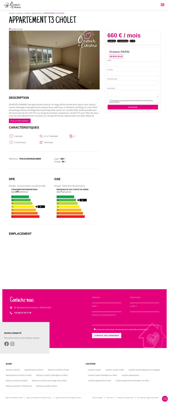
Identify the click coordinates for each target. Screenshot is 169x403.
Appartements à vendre (34, 370)
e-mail (132, 72)
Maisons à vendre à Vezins (46, 386)
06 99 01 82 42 (116, 56)
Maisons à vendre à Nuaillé (16, 380)
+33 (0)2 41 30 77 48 (22, 312)
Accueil (12, 13)
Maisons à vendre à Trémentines (19, 386)
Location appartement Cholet (99, 380)
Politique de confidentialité (125, 398)
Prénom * (106, 299)
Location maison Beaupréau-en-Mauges (144, 370)
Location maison (94, 370)
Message (132, 92)
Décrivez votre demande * (125, 319)
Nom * (106, 307)
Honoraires (109, 398)
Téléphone (132, 81)
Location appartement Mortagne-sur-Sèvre (132, 380)
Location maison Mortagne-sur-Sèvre (102, 375)
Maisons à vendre (13, 370)
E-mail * (144, 307)
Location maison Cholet (115, 370)
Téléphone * (144, 299)
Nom (132, 62)
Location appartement (130, 375)
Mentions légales (98, 398)
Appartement (36, 13)
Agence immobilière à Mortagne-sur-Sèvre (68, 398)
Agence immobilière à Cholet (14, 398)
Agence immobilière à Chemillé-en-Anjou (39, 398)
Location (19, 13)
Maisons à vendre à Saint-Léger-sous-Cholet (49, 380)
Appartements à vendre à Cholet (18, 375)
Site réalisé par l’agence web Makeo (148, 398)
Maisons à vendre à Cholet (58, 370)
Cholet (27, 13)
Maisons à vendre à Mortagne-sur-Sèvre (52, 375)
